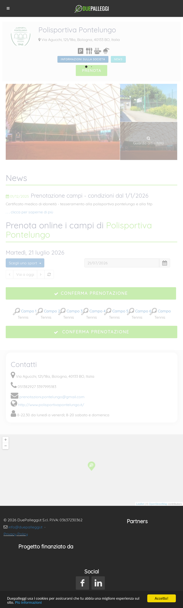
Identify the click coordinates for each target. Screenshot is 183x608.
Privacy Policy (16, 534)
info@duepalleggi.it (25, 527)
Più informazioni (28, 602)
